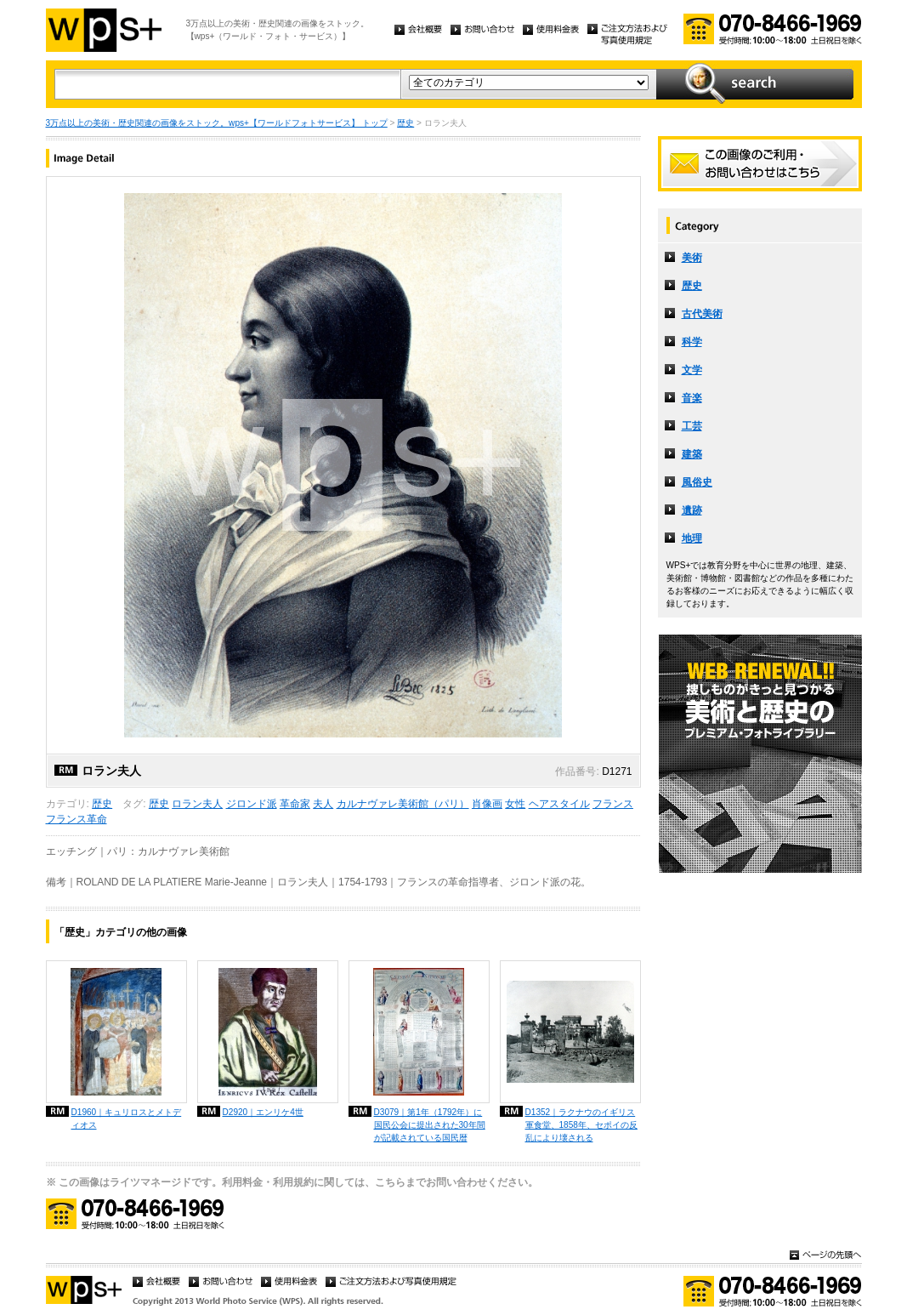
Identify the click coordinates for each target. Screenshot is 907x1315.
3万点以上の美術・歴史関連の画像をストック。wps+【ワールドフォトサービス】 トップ (217, 123)
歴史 (405, 123)
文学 (692, 370)
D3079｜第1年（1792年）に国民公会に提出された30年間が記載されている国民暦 (429, 1124)
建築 (692, 454)
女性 (515, 804)
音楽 (692, 398)
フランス (612, 804)
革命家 (295, 804)
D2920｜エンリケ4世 (263, 1112)
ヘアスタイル (559, 804)
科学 (692, 342)
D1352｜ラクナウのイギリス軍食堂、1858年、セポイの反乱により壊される (581, 1124)
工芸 (692, 426)
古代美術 (702, 314)
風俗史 (697, 482)
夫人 (323, 804)
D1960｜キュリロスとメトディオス (126, 1118)
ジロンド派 (251, 804)
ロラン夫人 (197, 804)
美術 (692, 258)
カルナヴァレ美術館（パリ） (403, 804)
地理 (692, 538)
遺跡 (692, 510)
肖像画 (487, 804)
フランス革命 (76, 819)
